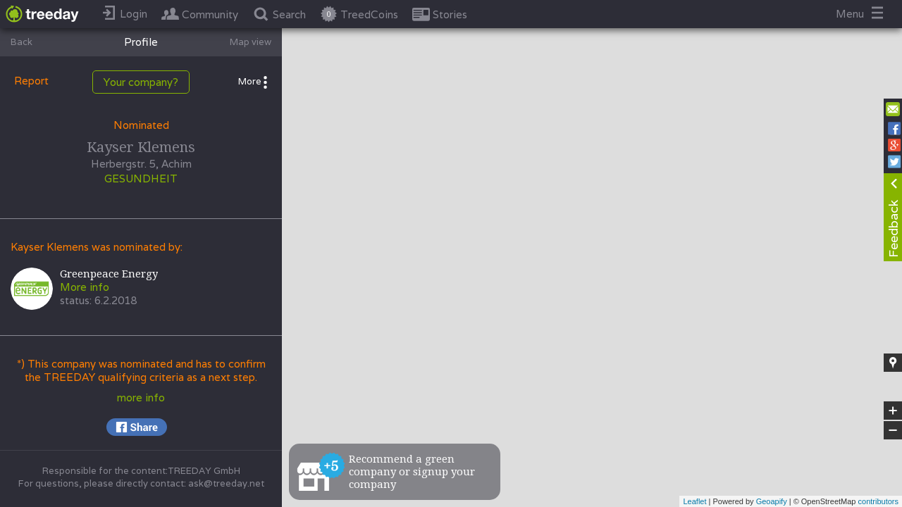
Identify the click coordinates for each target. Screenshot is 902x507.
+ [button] (893, 410)
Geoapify (771, 501)
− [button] (893, 430)
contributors (878, 501)
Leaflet (694, 501)
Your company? (141, 82)
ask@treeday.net (226, 483)
